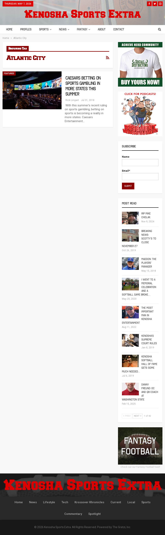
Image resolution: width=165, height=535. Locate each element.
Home (9, 29)
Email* (140, 174)
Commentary (73, 514)
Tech (64, 502)
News (62, 29)
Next (137, 416)
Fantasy (82, 29)
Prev (127, 416)
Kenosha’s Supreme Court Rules (149, 339)
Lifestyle (49, 502)
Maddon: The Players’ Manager (148, 262)
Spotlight (94, 514)
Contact (118, 29)
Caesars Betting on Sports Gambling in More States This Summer (83, 86)
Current (116, 502)
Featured (9, 73)
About (102, 29)
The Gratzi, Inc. (121, 527)
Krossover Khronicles (89, 502)
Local (131, 502)
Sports (44, 29)
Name (140, 160)
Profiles (25, 29)
